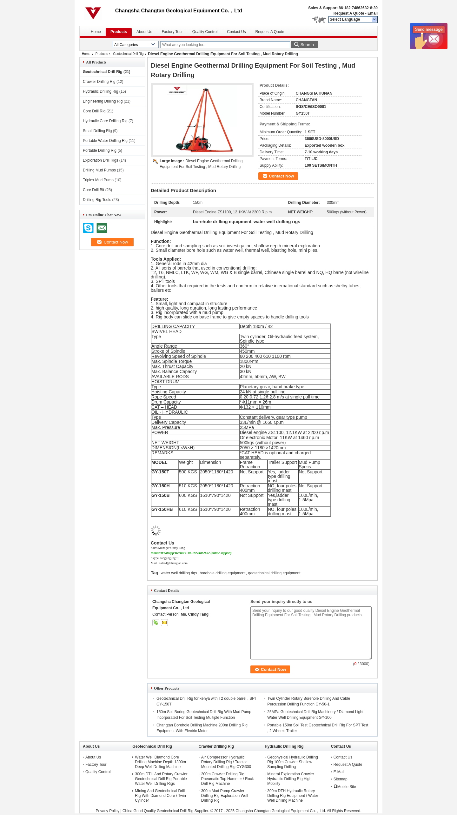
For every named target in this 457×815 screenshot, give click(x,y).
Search (307, 44)
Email (373, 13)
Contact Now (281, 176)
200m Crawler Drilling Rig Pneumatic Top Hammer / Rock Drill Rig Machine (227, 779)
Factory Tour (172, 32)
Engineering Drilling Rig (103, 101)
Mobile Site (345, 787)
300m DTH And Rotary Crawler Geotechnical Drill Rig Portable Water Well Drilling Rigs (161, 779)
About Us (144, 32)
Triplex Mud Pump (98, 180)
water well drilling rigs (179, 573)
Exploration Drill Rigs (100, 160)
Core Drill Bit (93, 190)
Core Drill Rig (94, 111)
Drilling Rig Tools (97, 199)
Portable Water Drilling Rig (105, 140)
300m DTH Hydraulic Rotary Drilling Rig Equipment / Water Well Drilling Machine (292, 796)
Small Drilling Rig (97, 131)
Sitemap (341, 779)
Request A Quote (349, 13)
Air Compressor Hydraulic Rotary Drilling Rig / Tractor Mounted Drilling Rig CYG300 (226, 762)
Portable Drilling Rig (99, 150)
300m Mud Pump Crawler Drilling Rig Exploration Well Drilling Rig (224, 796)
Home (96, 32)
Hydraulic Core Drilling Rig (105, 121)
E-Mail (339, 772)
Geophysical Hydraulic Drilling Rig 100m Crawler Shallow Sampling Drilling (292, 762)
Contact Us (236, 32)
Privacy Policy (107, 811)
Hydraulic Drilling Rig (100, 91)
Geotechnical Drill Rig (128, 54)
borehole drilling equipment (222, 573)
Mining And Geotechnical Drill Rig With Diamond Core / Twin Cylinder (160, 796)
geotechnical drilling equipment (274, 573)
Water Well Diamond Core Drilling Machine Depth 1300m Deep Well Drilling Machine (160, 762)
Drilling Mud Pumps (99, 170)
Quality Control (204, 32)
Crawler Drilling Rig (99, 81)
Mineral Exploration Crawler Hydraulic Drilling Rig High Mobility (290, 779)
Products (118, 32)
